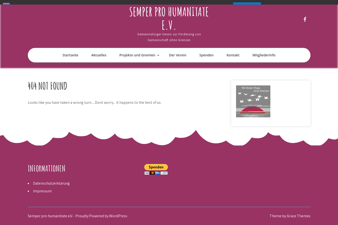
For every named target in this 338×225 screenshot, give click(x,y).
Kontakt (233, 55)
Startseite (70, 55)
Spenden (206, 55)
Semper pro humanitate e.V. (169, 18)
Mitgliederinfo (263, 55)
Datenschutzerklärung (51, 183)
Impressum (42, 191)
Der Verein (178, 55)
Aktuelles (98, 55)
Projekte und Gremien (137, 55)
